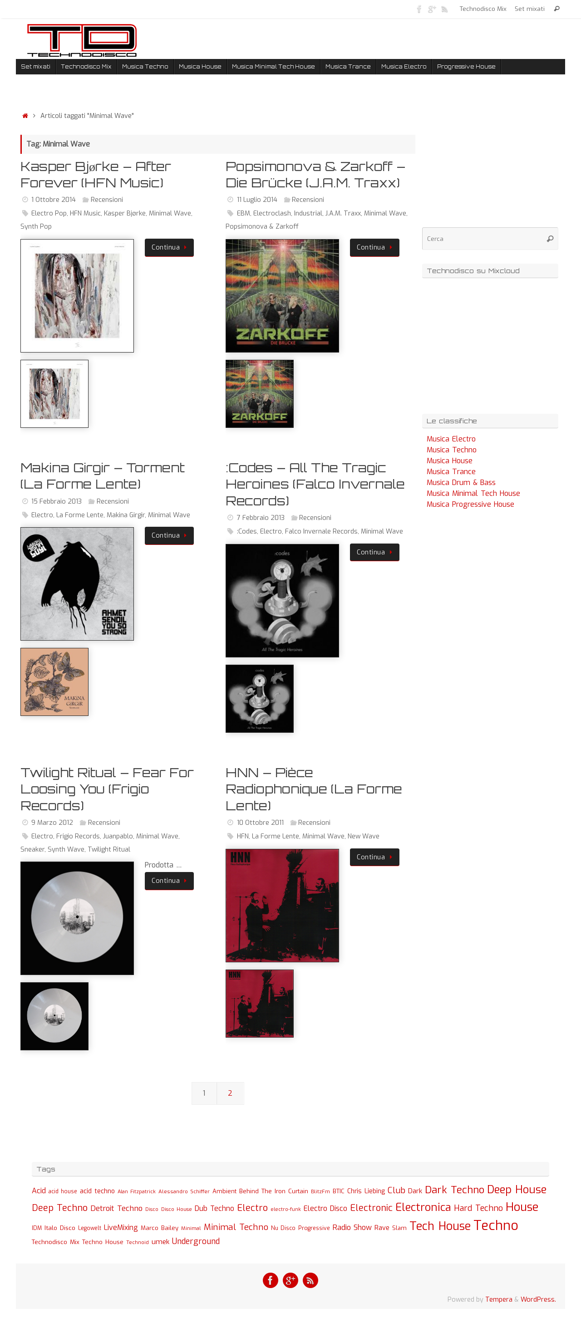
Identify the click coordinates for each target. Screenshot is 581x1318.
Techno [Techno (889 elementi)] (495, 1226)
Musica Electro (451, 439)
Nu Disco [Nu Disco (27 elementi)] (283, 1228)
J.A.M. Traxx (343, 213)
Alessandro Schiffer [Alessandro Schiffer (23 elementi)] (184, 1191)
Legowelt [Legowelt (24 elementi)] (89, 1228)
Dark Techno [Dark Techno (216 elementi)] (454, 1189)
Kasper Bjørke (125, 213)
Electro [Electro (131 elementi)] (252, 1208)
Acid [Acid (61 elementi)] (39, 1191)
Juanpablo (118, 836)
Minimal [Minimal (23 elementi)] (191, 1228)
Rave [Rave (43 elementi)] (381, 1227)
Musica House (450, 460)
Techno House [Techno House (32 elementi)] (102, 1242)
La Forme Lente (79, 515)
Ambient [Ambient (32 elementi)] (224, 1191)
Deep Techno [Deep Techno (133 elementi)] (60, 1208)
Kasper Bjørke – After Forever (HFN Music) (95, 174)
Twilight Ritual (109, 849)
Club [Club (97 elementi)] (396, 1190)
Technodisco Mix (484, 9)
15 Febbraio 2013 (56, 501)
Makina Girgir (126, 515)
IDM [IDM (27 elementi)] (37, 1228)
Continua (171, 247)
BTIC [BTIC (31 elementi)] (339, 1191)
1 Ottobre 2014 (53, 200)
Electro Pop (49, 213)
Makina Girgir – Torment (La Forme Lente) (102, 476)
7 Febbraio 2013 (261, 518)
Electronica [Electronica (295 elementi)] (423, 1207)
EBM (243, 213)
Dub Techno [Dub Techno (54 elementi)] (214, 1208)
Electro (42, 515)
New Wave (363, 836)
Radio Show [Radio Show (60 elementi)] (352, 1227)
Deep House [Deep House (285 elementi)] (517, 1189)
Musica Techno (452, 450)
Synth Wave (66, 849)
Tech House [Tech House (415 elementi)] (440, 1226)
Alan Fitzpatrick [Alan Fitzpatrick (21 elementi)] (137, 1191)
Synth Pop (36, 226)
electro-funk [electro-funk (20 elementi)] (286, 1209)
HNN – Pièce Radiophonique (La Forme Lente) (314, 788)
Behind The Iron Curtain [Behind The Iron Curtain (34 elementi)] (273, 1191)
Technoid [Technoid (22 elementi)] (137, 1242)
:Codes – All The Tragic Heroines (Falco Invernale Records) (315, 484)
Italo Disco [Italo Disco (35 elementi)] (59, 1228)
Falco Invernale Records (321, 531)
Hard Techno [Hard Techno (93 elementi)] (478, 1208)
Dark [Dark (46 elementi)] (415, 1191)
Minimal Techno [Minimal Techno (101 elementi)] (236, 1227)
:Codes (247, 531)
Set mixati (530, 9)
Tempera (498, 1299)
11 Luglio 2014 (257, 200)
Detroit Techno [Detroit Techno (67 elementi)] (116, 1208)
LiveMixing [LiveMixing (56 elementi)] (121, 1227)
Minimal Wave (170, 213)
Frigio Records (78, 836)
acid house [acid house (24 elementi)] (63, 1191)
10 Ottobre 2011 (260, 822)
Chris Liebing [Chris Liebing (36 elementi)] (366, 1191)
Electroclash (272, 213)
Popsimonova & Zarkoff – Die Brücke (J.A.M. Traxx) (315, 174)
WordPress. (538, 1299)
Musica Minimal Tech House (473, 493)
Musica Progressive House (470, 504)
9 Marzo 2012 (52, 822)
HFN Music (85, 213)
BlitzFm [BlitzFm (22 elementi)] (320, 1191)
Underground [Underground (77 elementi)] (196, 1241)
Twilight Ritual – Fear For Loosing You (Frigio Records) (107, 788)
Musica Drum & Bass (461, 482)
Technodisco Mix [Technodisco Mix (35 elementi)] (55, 1242)
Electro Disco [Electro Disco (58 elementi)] (325, 1208)
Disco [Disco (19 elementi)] (151, 1209)
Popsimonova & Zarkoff (262, 226)
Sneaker (32, 849)
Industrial (308, 213)
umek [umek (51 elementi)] (160, 1241)
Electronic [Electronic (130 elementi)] (371, 1208)
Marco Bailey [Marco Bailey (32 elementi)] (159, 1228)
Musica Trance (451, 471)
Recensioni (107, 200)
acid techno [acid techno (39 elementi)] (97, 1191)
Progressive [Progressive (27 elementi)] (314, 1228)
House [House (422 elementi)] (522, 1207)
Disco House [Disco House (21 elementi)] (176, 1209)
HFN (243, 836)
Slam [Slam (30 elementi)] (399, 1228)
